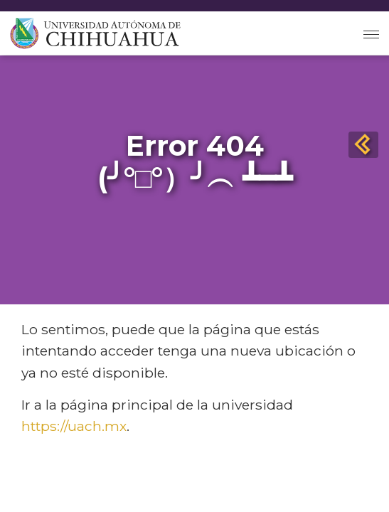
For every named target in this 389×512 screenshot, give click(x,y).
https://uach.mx (74, 425)
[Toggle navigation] (371, 33)
